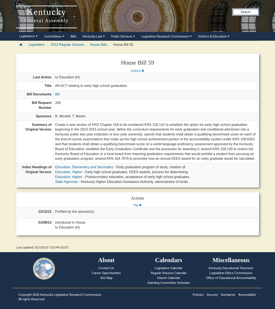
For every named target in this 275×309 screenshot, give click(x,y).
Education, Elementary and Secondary (84, 167)
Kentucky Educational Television (231, 268)
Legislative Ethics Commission (231, 273)
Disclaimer (228, 295)
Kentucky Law (94, 36)
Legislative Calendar (169, 268)
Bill (57, 94)
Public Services (123, 36)
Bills (73, 36)
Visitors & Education (213, 36)
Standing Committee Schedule (168, 283)
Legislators (28, 36)
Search (246, 12)
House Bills (98, 44)
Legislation (36, 44)
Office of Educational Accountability (231, 278)
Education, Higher (68, 172)
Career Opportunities (106, 273)
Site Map (106, 278)
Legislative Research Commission (166, 36)
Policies (198, 295)
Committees (54, 36)
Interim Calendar (168, 278)
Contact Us (106, 268)
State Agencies (66, 182)
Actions (137, 70)
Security (212, 295)
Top (137, 205)
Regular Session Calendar (169, 273)
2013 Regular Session (67, 44)
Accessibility (247, 295)
